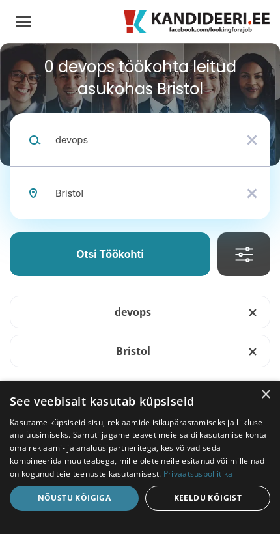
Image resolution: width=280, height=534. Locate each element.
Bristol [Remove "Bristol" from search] (133, 351)
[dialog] (140, 457)
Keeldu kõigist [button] (208, 497)
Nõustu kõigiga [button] (74, 497)
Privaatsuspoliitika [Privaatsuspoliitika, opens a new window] (198, 473)
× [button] (265, 395)
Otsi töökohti (110, 253)
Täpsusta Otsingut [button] (243, 254)
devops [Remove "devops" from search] (133, 312)
